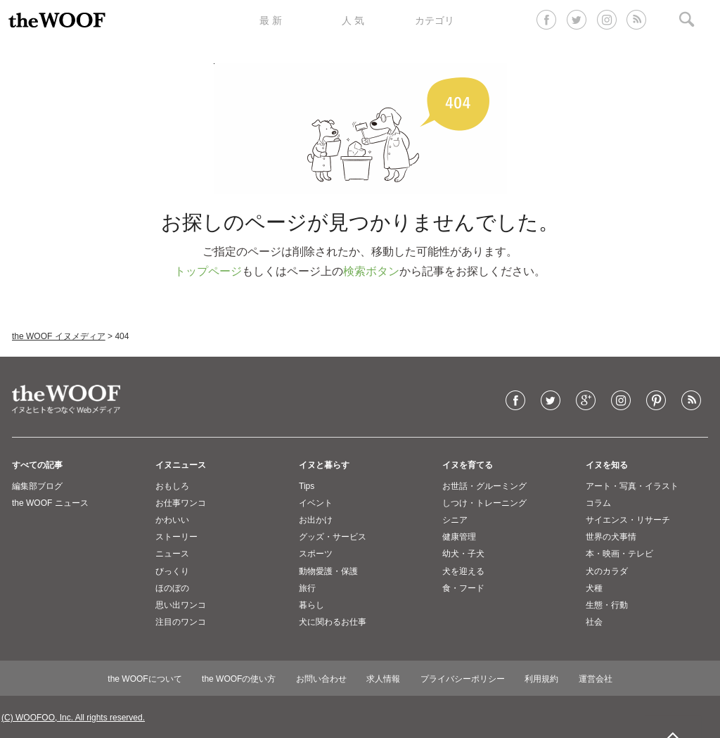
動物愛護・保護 (328, 571)
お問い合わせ (321, 679)
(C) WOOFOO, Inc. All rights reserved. (73, 718)
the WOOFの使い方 (239, 679)
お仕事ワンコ (180, 503)
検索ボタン (371, 271)
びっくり (172, 571)
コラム (598, 503)
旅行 (307, 588)
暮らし (311, 605)
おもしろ (172, 486)
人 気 (353, 20)
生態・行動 (607, 605)
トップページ (208, 271)
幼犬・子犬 (463, 554)
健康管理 (459, 537)
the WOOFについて (144, 679)
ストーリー (176, 537)
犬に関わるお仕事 (332, 622)
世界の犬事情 (611, 537)
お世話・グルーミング (484, 486)
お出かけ (316, 520)
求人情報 (383, 679)
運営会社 (595, 679)
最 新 (270, 20)
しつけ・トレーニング (484, 503)
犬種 (594, 588)
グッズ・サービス (332, 537)
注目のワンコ (180, 622)
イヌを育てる (467, 465)
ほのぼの (172, 588)
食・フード (463, 588)
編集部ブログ (37, 486)
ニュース (172, 554)
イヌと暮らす (324, 465)
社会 (594, 622)
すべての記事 (37, 465)
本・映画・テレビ (619, 554)
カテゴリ (434, 20)
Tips (306, 486)
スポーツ (316, 554)
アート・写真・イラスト (632, 486)
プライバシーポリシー (462, 679)
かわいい (172, 520)
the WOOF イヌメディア (58, 336)
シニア (455, 520)
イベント (316, 503)
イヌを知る (607, 465)
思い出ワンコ (180, 605)
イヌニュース (180, 465)
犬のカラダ (607, 571)
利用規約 (541, 679)
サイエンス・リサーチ (628, 520)
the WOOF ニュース (50, 503)
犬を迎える (463, 571)
